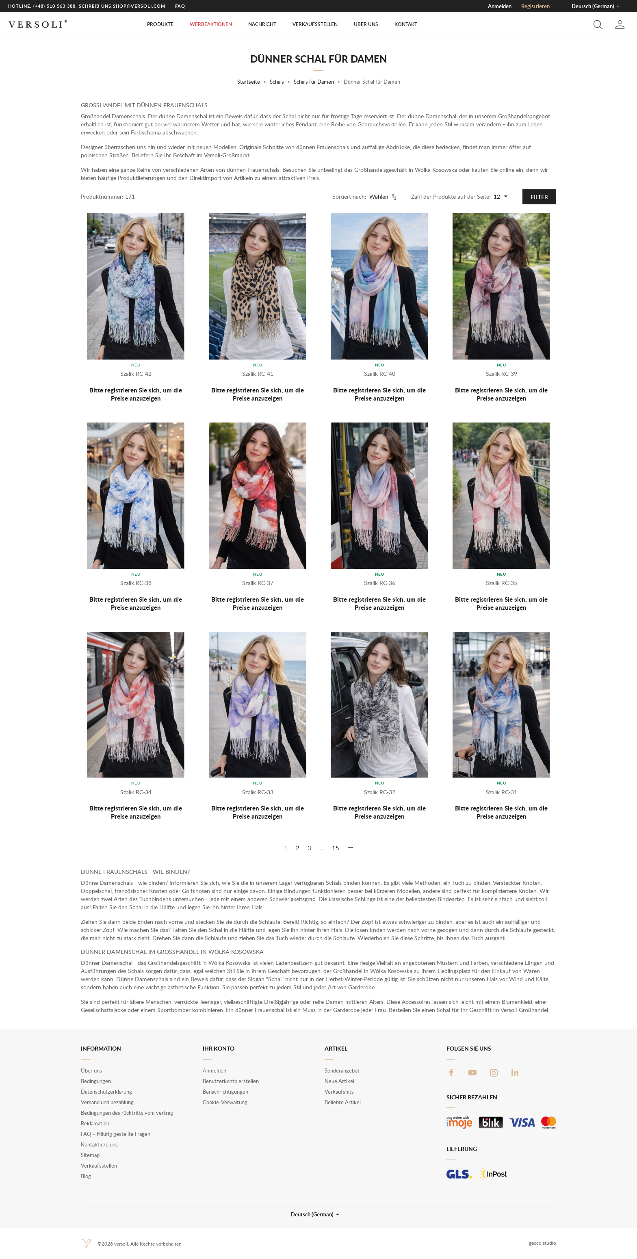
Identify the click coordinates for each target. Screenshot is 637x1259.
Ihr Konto (218, 1048)
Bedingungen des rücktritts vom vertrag (127, 1112)
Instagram (493, 1072)
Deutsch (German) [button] (593, 6)
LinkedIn (515, 1072)
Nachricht (262, 24)
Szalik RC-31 (501, 792)
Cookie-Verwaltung (225, 1102)
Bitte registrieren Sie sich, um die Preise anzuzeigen (135, 394)
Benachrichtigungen (225, 1091)
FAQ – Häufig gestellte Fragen (115, 1134)
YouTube (472, 1072)
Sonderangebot (342, 1070)
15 (335, 848)
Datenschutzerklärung (106, 1091)
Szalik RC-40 (379, 373)
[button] (598, 24)
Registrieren (535, 6)
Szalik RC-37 (257, 583)
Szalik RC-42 (136, 373)
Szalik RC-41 (257, 373)
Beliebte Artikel (343, 1102)
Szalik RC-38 (136, 583)
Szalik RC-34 (136, 792)
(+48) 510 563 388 (54, 6)
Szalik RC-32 (379, 792)
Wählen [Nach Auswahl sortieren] (383, 197)
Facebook (451, 1072)
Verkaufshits (339, 1091)
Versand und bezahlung (107, 1102)
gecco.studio (542, 1242)
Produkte (160, 24)
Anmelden (499, 6)
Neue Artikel (339, 1081)
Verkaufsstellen (315, 24)
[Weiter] (350, 848)
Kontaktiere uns (99, 1144)
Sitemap (90, 1155)
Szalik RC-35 (501, 583)
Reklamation (95, 1123)
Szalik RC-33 (257, 792)
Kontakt (405, 24)
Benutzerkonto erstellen (231, 1081)
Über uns (366, 24)
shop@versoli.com (139, 6)
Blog (86, 1176)
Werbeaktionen (211, 24)
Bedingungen (96, 1081)
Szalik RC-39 (501, 373)
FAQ (180, 6)
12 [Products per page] (502, 196)
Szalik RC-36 (379, 583)
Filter (539, 197)
